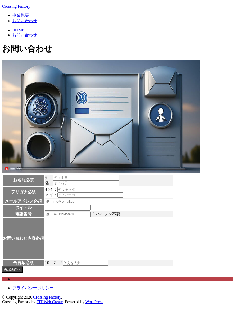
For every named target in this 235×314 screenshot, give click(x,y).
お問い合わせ (24, 21)
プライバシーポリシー (32, 295)
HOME (18, 30)
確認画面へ (12, 277)
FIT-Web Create (50, 309)
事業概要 (20, 15)
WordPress (94, 309)
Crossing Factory (16, 6)
